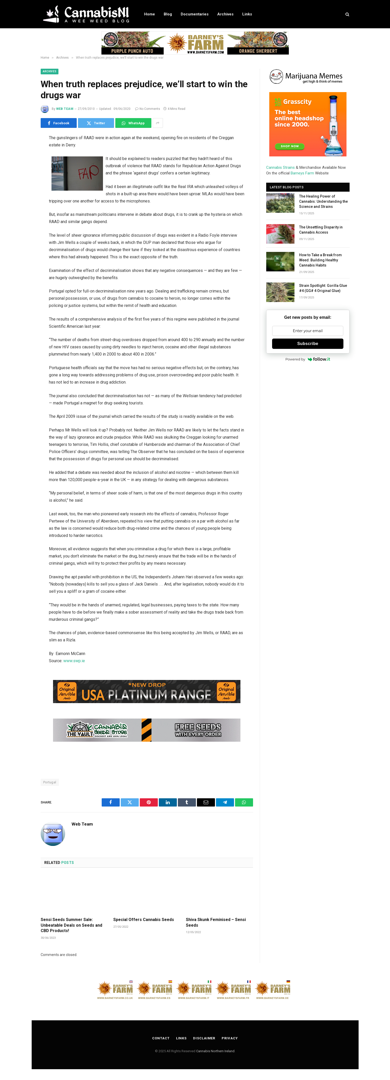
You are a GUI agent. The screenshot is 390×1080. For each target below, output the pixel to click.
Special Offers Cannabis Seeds (143, 919)
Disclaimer (204, 1038)
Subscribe (307, 343)
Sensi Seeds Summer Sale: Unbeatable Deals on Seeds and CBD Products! (71, 925)
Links (247, 14)
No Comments (147, 109)
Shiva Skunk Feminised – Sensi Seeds (216, 922)
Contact (160, 1038)
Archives (225, 14)
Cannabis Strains (280, 167)
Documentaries (195, 14)
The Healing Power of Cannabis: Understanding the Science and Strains (323, 201)
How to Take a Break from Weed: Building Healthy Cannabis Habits (320, 260)
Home (149, 14)
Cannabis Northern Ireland (215, 1051)
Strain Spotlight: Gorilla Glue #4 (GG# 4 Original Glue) (323, 288)
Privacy (230, 1038)
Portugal (49, 782)
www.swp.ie (74, 660)
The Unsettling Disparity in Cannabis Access (321, 229)
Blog (168, 14)
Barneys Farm (302, 173)
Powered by (307, 359)
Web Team (65, 109)
